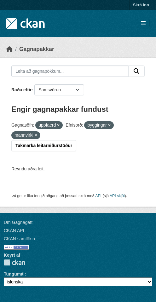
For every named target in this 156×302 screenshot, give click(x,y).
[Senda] (136, 71)
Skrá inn (141, 5)
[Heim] (9, 49)
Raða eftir (21, 89)
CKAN (14, 262)
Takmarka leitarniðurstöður (43, 145)
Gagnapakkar (36, 49)
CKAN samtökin (19, 238)
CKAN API (14, 230)
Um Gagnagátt (18, 222)
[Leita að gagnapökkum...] (70, 71)
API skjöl (117, 196)
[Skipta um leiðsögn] (143, 23)
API (98, 196)
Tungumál (14, 273)
